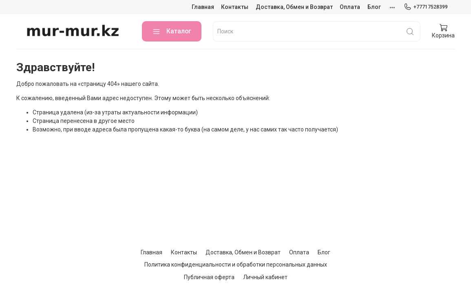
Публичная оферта (209, 277)
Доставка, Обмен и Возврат (294, 7)
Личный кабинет (265, 277)
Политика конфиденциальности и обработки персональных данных (235, 264)
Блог (374, 7)
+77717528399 (426, 7)
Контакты (234, 7)
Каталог (171, 31)
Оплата (350, 7)
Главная (203, 7)
